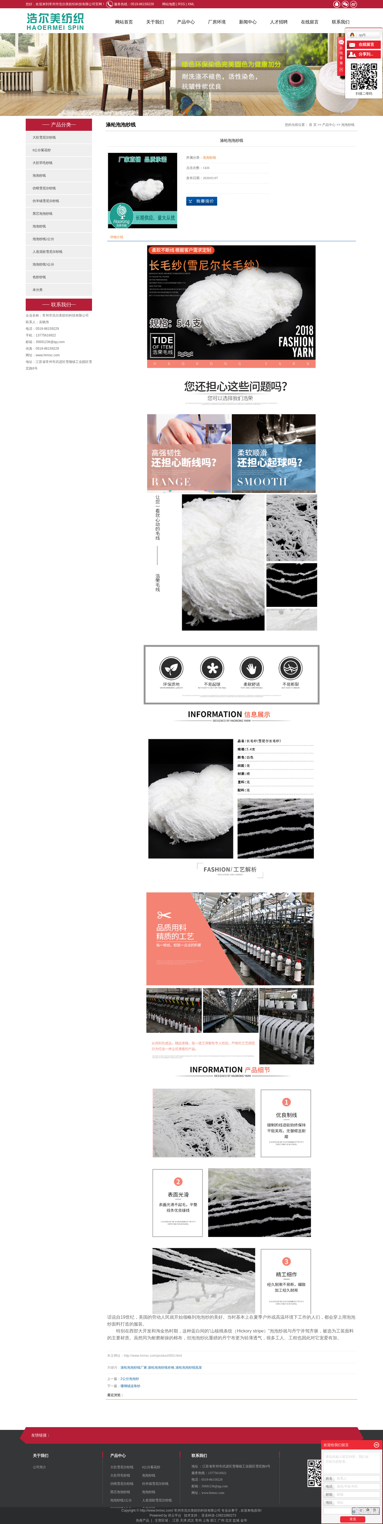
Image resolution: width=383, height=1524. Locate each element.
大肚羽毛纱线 (43, 163)
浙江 (213, 1520)
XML (191, 4)
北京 (228, 1520)
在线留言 (310, 22)
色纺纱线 (39, 277)
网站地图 (169, 4)
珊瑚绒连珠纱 (130, 1386)
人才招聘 (279, 22)
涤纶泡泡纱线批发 (188, 1367)
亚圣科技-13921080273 (218, 1515)
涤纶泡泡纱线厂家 (133, 1367)
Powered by (157, 1515)
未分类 (38, 290)
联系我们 (341, 22)
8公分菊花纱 (42, 150)
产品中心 (186, 22)
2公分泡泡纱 (129, 1379)
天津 (183, 1520)
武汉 (190, 1520)
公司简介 (39, 1467)
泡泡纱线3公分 (43, 264)
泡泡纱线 (39, 175)
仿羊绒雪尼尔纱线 (46, 201)
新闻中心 (248, 22)
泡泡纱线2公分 (43, 239)
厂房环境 (217, 22)
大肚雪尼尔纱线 (44, 137)
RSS (181, 4)
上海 (206, 1520)
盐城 (236, 1520)
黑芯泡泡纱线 (43, 214)
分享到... (366, 54)
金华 (243, 1520)
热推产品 (142, 1520)
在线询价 (201, 201)
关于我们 (155, 22)
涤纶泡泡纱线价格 (161, 1367)
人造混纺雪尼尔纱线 (47, 252)
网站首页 (124, 22)
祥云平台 (174, 1515)
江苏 (175, 1520)
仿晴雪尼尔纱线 (44, 188)
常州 (198, 1520)
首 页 (312, 125)
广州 (221, 1520)
